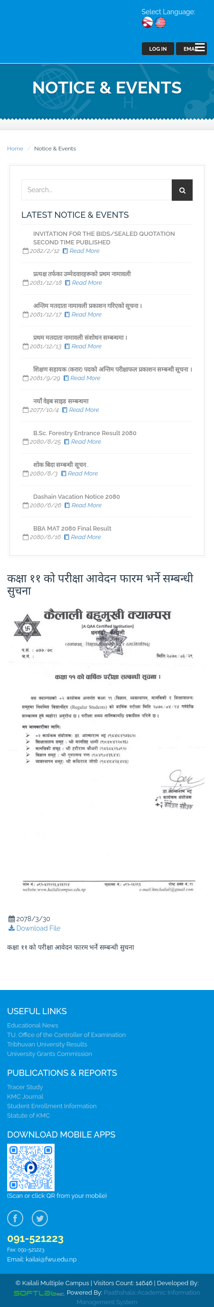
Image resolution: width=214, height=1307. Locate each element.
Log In (158, 49)
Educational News (32, 1025)
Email (191, 49)
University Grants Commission (49, 1053)
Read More (80, 250)
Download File (34, 928)
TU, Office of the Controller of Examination (66, 1034)
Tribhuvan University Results (47, 1044)
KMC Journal (25, 1096)
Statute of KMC (28, 1115)
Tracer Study (25, 1087)
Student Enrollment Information (52, 1106)
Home (15, 148)
